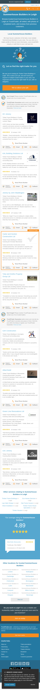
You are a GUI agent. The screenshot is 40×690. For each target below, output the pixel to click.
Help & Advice (5, 649)
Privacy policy (24, 646)
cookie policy (17, 680)
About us (3, 644)
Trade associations (26, 644)
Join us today (20, 618)
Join (28, 1)
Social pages (4, 656)
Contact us (4, 651)
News (2, 654)
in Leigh (10, 503)
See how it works (20, 635)
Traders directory (25, 649)
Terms (22, 654)
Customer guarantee (26, 656)
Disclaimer (24, 651)
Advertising (4, 646)
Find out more (17, 108)
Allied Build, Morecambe (14, 542)
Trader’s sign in (35, 5)
